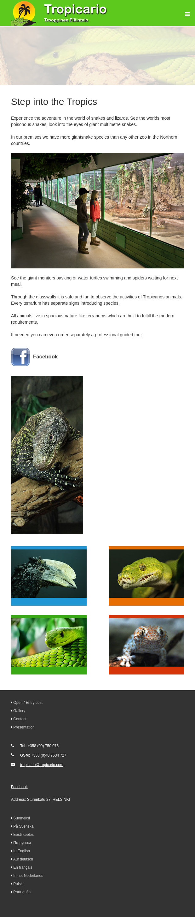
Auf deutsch (23, 859)
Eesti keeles (23, 834)
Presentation (23, 727)
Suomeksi (21, 818)
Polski (18, 884)
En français (22, 867)
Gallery (19, 711)
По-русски (22, 843)
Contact (19, 719)
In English (21, 851)
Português (22, 892)
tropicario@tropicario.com (41, 765)
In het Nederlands (28, 875)
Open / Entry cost (28, 702)
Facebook (45, 357)
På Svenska (23, 826)
